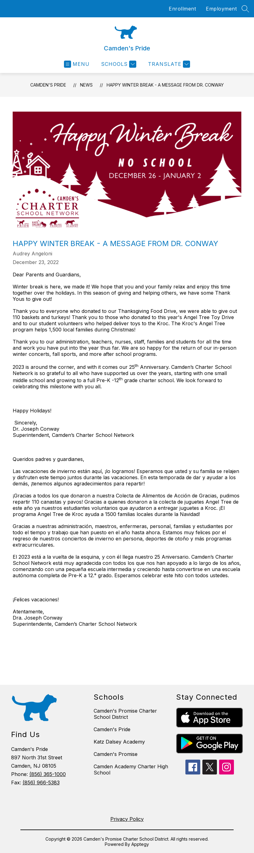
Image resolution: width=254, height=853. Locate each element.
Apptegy (140, 844)
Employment (221, 9)
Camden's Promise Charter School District (125, 714)
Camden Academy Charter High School (131, 769)
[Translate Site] (168, 64)
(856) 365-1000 (47, 774)
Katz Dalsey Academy (119, 742)
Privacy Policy (127, 819)
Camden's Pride (48, 84)
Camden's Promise (116, 754)
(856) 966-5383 (41, 782)
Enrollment (182, 9)
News (86, 84)
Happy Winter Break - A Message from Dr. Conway (165, 84)
